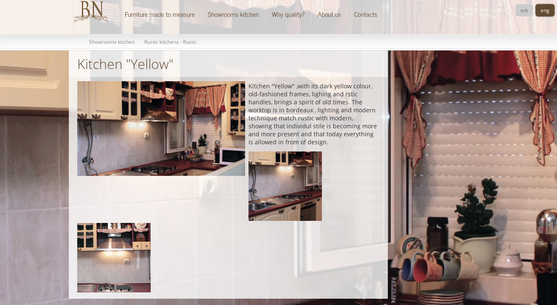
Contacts (365, 13)
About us (329, 13)
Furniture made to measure (160, 13)
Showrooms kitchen (233, 13)
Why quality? (288, 13)
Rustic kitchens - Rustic (170, 41)
